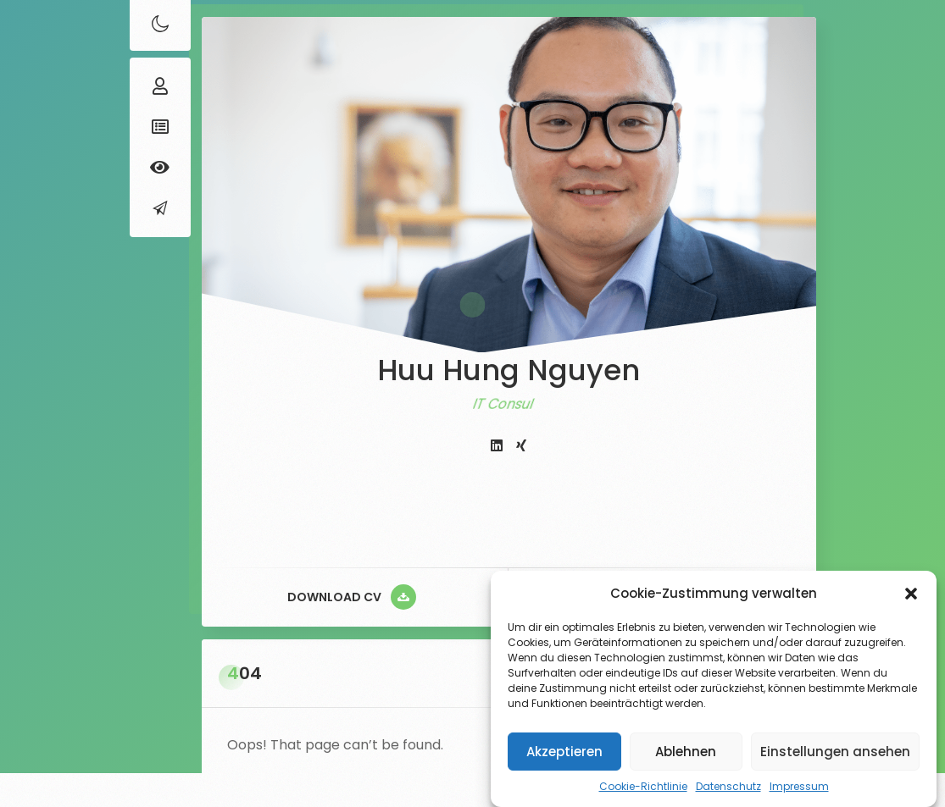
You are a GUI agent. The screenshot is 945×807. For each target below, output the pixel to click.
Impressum (799, 786)
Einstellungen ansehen (835, 751)
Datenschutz (728, 786)
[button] (911, 593)
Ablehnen (685, 751)
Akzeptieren (564, 751)
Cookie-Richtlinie (643, 786)
